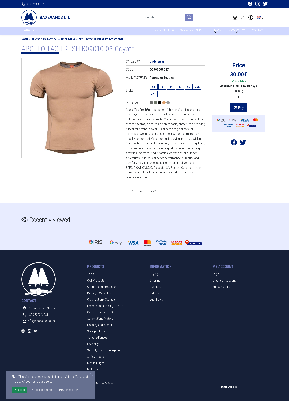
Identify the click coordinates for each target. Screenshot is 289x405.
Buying (154, 278)
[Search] (164, 17)
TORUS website (228, 390)
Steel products (96, 335)
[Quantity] (238, 101)
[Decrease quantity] (230, 101)
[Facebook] (250, 4)
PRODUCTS (40, 32)
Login (215, 278)
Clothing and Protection (102, 291)
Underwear (68, 43)
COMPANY (214, 32)
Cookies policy (68, 389)
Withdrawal (156, 303)
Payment (155, 291)
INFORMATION (236, 32)
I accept (19, 389)
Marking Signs (95, 367)
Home (24, 43)
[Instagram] (257, 4)
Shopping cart (221, 291)
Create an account (224, 284)
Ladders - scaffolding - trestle (105, 310)
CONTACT (258, 32)
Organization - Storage (101, 303)
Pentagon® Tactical (45, 43)
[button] (235, 17)
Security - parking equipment (104, 354)
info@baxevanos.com (41, 325)
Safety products (97, 360)
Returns (155, 297)
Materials (93, 373)
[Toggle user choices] (243, 17)
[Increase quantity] (247, 101)
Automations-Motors (100, 322)
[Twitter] (265, 4)
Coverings (93, 348)
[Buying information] (251, 17)
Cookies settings (33, 399)
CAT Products (95, 284)
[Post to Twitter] (243, 147)
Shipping (155, 284)
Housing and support (100, 329)
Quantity (238, 95)
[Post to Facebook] (234, 147)
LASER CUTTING (162, 32)
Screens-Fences (97, 341)
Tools (90, 278)
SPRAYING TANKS (190, 32)
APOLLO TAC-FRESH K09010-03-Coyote (101, 43)
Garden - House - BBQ (100, 316)
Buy (240, 111)
